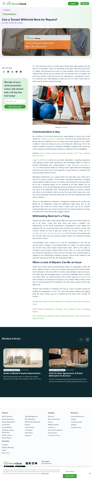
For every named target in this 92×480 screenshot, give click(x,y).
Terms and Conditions (55, 430)
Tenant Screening (8, 419)
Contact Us (51, 427)
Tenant (4, 450)
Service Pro (5, 453)
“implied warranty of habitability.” (53, 140)
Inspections (29, 433)
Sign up (84, 4)
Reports (27, 425)
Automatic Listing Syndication (8, 431)
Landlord (5, 445)
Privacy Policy (52, 433)
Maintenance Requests (32, 422)
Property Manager (8, 447)
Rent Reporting (30, 419)
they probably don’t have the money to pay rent (61, 233)
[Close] (90, 473)
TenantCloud (42, 161)
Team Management (31, 416)
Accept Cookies (69, 476)
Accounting (6, 425)
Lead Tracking (29, 427)
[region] (46, 473)
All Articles (7, 11)
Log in (71, 4)
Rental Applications (8, 422)
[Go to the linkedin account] (34, 463)
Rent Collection (7, 416)
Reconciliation (7, 438)
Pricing (50, 422)
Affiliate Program (53, 425)
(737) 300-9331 (49, 464)
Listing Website (7, 427)
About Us (51, 416)
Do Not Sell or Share (54, 436)
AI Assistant (29, 430)
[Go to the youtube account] (38, 463)
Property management (9, 15)
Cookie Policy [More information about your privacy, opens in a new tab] (45, 473)
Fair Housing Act (76, 422)
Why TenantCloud (54, 419)
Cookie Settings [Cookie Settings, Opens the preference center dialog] (69, 471)
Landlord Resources (77, 416)
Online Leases (6, 435)
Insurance (28, 435)
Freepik (64, 128)
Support (73, 419)
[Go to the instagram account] (26, 463)
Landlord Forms (76, 427)
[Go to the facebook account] (30, 463)
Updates (73, 425)
